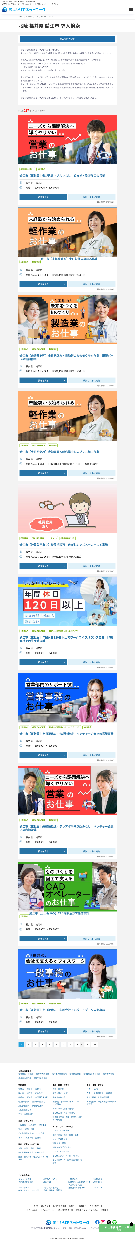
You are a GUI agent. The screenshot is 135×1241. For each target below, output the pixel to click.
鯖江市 (51, 16)
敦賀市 (29, 1088)
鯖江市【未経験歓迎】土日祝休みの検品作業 (69, 259)
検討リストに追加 (91, 196)
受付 (20, 1129)
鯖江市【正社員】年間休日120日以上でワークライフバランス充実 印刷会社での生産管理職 (66, 639)
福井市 (21, 1088)
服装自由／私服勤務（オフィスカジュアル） (79, 1183)
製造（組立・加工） (61, 1093)
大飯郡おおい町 (24, 1110)
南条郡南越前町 (38, 1101)
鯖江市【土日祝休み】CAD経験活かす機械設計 (59, 913)
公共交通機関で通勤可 (52, 1190)
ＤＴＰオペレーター (61, 1151)
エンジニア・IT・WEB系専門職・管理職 (67, 1161)
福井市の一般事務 (25, 1074)
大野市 (38, 1088)
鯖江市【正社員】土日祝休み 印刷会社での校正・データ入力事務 (62, 1010)
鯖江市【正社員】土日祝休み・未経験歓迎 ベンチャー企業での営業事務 (66, 733)
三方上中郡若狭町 (25, 1114)
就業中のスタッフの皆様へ (87, 1210)
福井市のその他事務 (91, 1074)
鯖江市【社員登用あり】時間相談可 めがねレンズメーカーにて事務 (64, 544)
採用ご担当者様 (59, 1206)
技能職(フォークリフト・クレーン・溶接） (66, 1103)
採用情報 (104, 1210)
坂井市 (29, 1097)
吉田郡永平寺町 (41, 1097)
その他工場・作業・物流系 (64, 1112)
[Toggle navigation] (131, 9)
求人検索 (29, 16)
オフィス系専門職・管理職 (29, 1137)
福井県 (43, 16)
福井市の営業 (75, 1074)
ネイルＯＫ (97, 1187)
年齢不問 (47, 1182)
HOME (35, 1206)
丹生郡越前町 (23, 1105)
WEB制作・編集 (59, 1143)
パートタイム (23, 1187)
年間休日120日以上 (51, 1179)
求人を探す (45, 1206)
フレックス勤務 (24, 1179)
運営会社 (83, 1206)
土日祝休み (72, 1179)
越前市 (21, 1097)
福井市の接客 (108, 1074)
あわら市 (39, 1093)
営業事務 (42, 1124)
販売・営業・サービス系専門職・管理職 (33, 1158)
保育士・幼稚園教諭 (95, 1093)
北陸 (36, 16)
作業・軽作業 (58, 1088)
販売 (32, 1148)
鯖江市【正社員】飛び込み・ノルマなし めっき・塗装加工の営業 (62, 175)
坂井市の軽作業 (24, 1078)
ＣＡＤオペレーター (61, 1130)
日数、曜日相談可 (50, 1187)
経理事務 (32, 1124)
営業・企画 (23, 1148)
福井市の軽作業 (42, 1074)
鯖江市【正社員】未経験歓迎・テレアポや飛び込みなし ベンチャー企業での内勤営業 (66, 828)
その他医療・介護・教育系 (98, 1097)
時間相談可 (97, 1182)
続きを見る (43, 197)
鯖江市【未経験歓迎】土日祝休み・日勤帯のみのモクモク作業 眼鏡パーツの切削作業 (66, 357)
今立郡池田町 (23, 1101)
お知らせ (72, 1206)
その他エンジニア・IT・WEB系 (66, 1155)
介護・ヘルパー (93, 1088)
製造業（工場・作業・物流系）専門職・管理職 (67, 1118)
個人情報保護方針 (65, 1210)
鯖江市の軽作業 (40, 1078)
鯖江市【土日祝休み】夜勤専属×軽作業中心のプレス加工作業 (59, 452)
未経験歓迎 (97, 1179)
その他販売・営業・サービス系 (31, 1152)
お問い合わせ (32, 1210)
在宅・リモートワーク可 (28, 1190)
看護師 (109, 1093)
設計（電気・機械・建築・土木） (66, 1134)
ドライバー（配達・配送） (64, 1108)
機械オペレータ (59, 1097)
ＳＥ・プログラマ (60, 1138)
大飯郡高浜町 (37, 1105)
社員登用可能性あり (76, 1187)
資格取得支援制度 (25, 1182)
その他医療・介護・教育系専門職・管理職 (101, 1103)
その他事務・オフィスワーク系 (31, 1133)
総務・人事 (29, 1129)
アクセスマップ (95, 1206)
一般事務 (22, 1124)
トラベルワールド (48, 1210)
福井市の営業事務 (59, 1074)
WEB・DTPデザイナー (62, 1147)
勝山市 (21, 1093)
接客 (39, 1148)
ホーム (21, 16)
